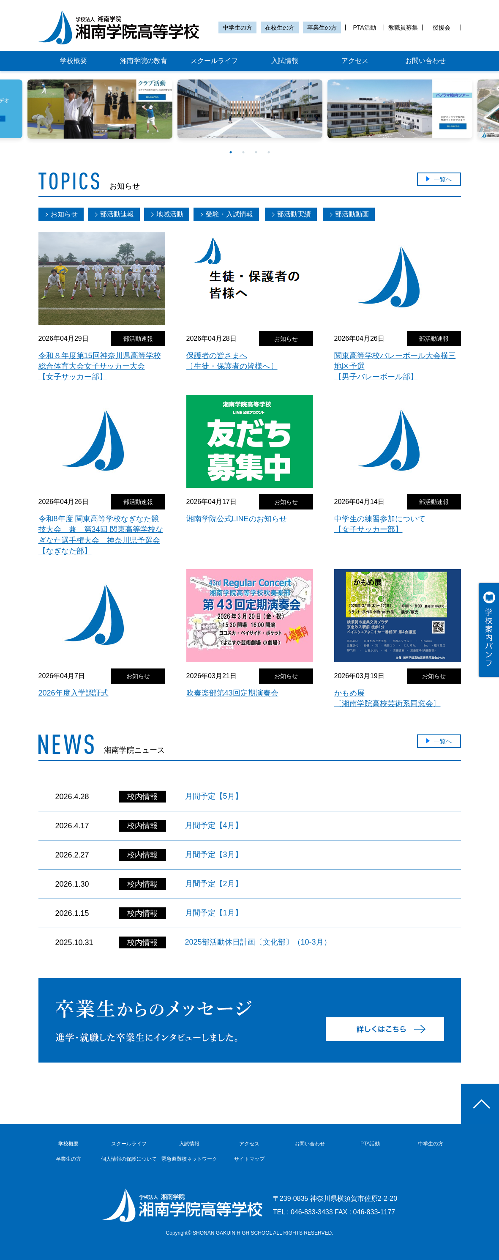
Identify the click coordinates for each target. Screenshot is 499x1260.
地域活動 (169, 214)
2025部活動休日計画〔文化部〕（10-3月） (258, 942)
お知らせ (64, 214)
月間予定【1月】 (214, 913)
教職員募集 (403, 27)
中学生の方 (237, 27)
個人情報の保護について (129, 1158)
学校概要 (73, 60)
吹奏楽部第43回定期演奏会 (232, 693)
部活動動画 (352, 214)
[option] (250, 108)
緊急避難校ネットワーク (189, 1158)
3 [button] (256, 152)
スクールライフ (214, 60)
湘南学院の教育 (143, 60)
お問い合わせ (425, 60)
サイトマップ (249, 1158)
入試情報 (284, 60)
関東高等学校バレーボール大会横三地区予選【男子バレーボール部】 (395, 366)
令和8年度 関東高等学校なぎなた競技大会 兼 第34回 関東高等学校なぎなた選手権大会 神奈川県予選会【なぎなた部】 (100, 535)
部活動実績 (294, 214)
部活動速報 (117, 214)
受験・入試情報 (229, 214)
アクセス (354, 60)
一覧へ (443, 179)
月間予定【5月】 (214, 796)
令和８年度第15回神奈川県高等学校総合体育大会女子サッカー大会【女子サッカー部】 (99, 366)
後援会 (441, 27)
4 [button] (268, 152)
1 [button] (230, 152)
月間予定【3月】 (214, 854)
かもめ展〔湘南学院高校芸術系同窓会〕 (387, 698)
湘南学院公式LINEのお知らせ (236, 519)
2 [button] (243, 152)
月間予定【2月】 (214, 883)
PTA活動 (364, 27)
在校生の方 (279, 27)
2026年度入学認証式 (73, 693)
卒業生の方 (322, 27)
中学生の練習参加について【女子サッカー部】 (379, 524)
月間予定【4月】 (214, 825)
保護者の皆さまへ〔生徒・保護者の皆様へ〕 (232, 360)
